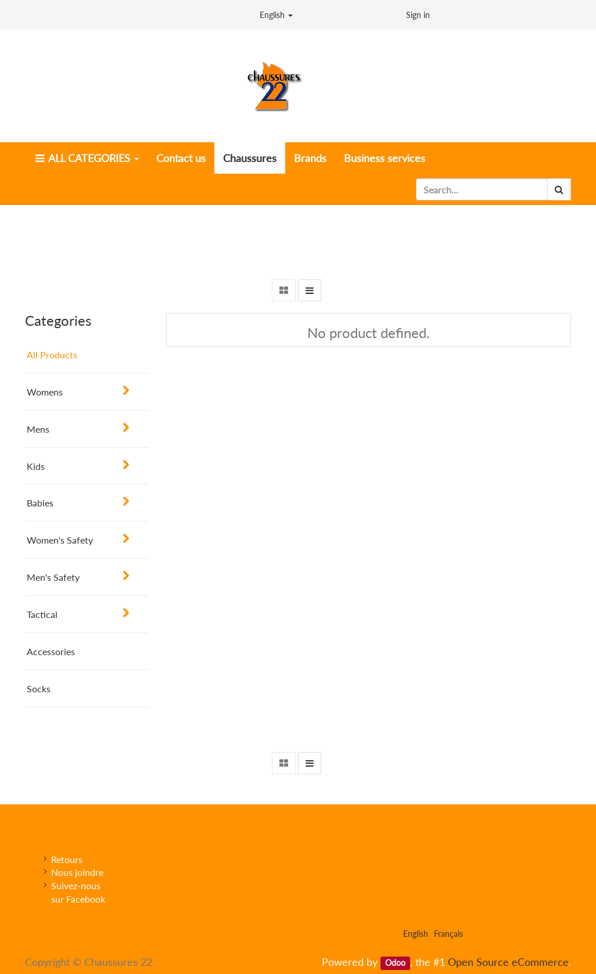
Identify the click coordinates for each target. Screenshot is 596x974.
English (276, 15)
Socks (39, 688)
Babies (40, 502)
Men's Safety (53, 577)
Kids (36, 466)
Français (448, 934)
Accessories (51, 651)
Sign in (418, 15)
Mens (38, 428)
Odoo (395, 963)
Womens (45, 391)
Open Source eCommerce (508, 961)
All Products (52, 354)
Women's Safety (60, 539)
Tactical (42, 614)
